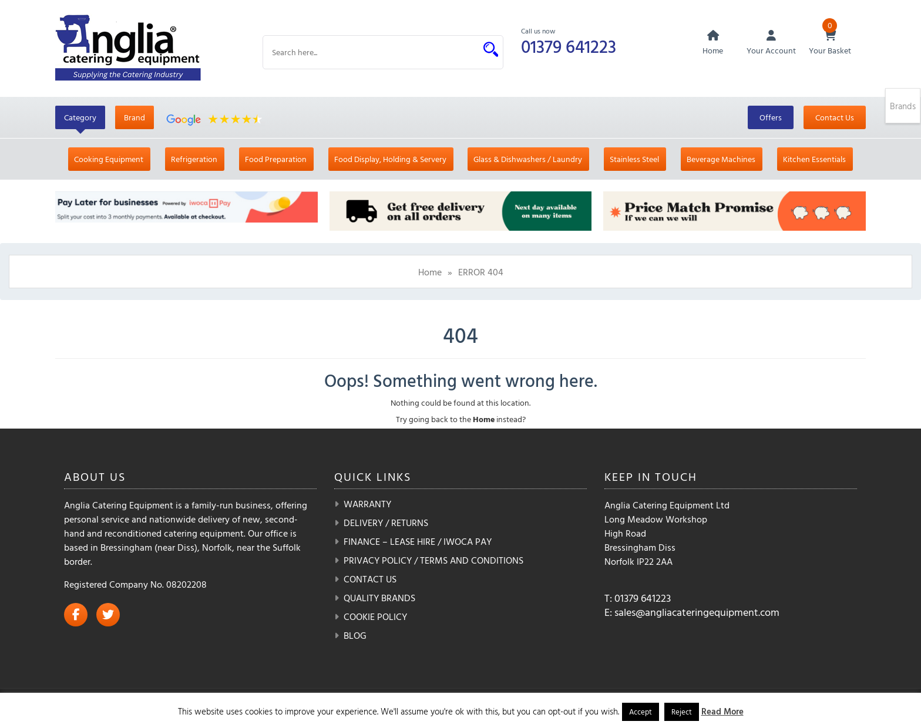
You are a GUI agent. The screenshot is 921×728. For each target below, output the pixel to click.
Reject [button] (681, 711)
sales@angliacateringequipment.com (696, 612)
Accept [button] (640, 711)
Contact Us (834, 117)
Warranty (367, 504)
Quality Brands (379, 598)
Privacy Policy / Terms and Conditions (433, 560)
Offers (770, 117)
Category (80, 117)
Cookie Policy (375, 616)
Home (430, 272)
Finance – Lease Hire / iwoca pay (418, 541)
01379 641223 (568, 46)
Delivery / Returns (386, 522)
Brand (134, 117)
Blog (355, 635)
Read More (722, 711)
